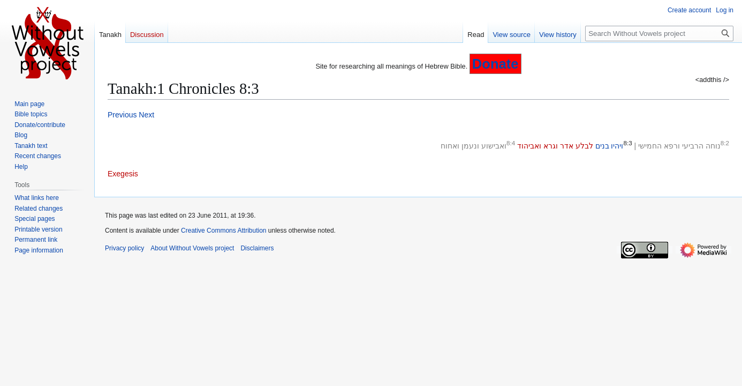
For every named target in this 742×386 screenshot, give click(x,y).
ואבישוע (493, 146)
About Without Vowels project (192, 248)
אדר (566, 146)
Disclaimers (257, 248)
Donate (495, 63)
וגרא (550, 146)
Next (146, 114)
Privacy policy (124, 248)
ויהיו (617, 146)
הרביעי (692, 146)
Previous (122, 114)
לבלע (584, 146)
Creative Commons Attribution (223, 230)
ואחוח (450, 146)
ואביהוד (529, 146)
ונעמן (470, 146)
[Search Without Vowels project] (659, 33)
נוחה (713, 146)
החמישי (650, 146)
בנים (602, 146)
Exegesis (123, 173)
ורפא (672, 146)
